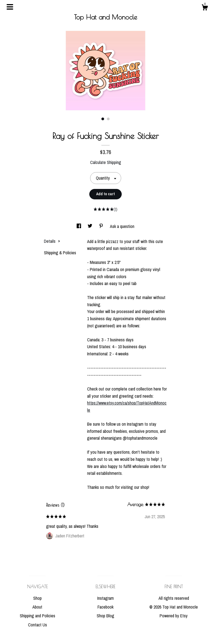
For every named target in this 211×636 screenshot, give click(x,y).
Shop (37, 598)
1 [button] (102, 119)
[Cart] (205, 8)
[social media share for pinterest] (101, 226)
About (37, 607)
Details (52, 241)
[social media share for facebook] (79, 226)
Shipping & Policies (60, 253)
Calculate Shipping (105, 162)
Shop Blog (105, 616)
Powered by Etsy (174, 616)
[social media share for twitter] (90, 226)
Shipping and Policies (37, 616)
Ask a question (122, 226)
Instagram (105, 598)
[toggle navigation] (10, 7)
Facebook (105, 607)
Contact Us (37, 625)
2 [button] (108, 119)
